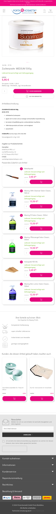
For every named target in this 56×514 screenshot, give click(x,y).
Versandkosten (26, 85)
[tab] (28, 458)
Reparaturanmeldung (12, 478)
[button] (27, 62)
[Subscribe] (28, 434)
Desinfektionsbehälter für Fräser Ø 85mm (12, 388)
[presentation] (14, 449)
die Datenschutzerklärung (22, 441)
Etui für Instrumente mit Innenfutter (41, 388)
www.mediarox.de (38, 511)
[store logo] (24, 10)
